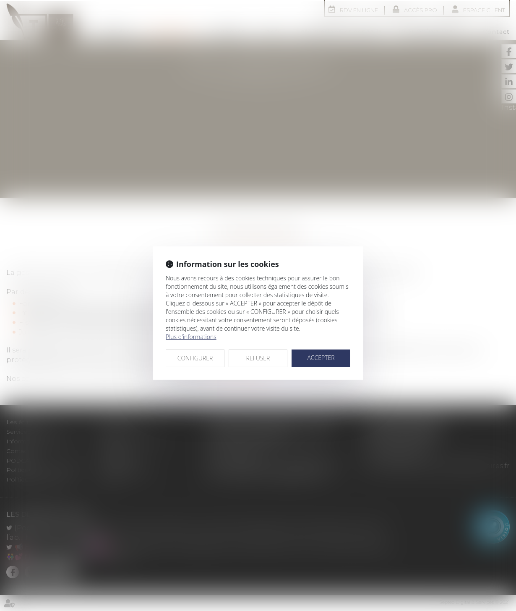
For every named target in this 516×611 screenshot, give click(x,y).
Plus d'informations (191, 335)
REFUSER (258, 357)
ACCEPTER (320, 356)
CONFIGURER (195, 357)
